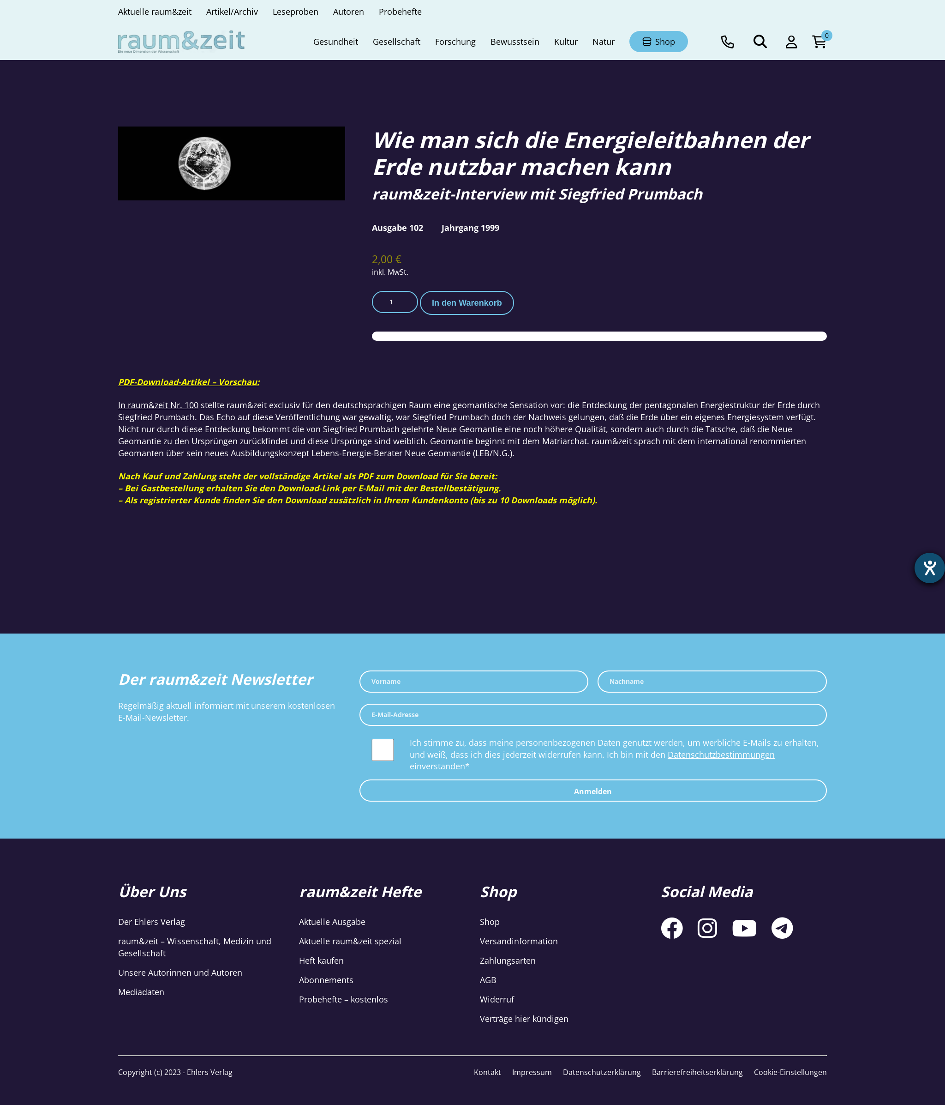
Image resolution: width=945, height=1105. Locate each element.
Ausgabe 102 (397, 227)
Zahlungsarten (508, 960)
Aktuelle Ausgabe (332, 921)
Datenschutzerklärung (602, 1072)
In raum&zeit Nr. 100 (158, 405)
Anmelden (593, 791)
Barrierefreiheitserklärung (697, 1072)
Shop (490, 921)
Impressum (532, 1072)
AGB (488, 979)
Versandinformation (519, 941)
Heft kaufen (321, 960)
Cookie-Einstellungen (790, 1072)
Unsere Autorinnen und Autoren (180, 972)
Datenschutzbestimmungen (721, 754)
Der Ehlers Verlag (151, 921)
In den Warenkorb (467, 303)
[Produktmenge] (395, 302)
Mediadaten (141, 991)
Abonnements (326, 979)
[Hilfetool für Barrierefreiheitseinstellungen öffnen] (930, 568)
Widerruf (497, 999)
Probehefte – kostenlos (343, 999)
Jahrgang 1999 (470, 227)
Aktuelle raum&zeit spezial (350, 941)
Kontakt (487, 1072)
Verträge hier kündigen (524, 1018)
